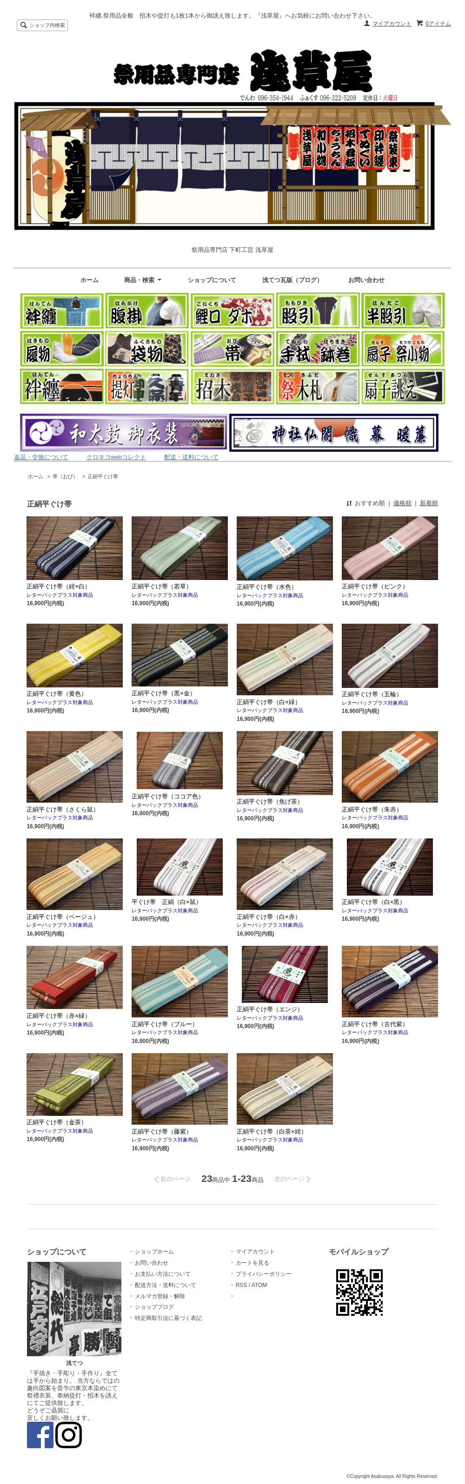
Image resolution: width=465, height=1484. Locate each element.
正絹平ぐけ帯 (102, 476)
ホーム (89, 280)
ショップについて (212, 280)
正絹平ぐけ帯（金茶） (57, 1122)
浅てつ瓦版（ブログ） (292, 280)
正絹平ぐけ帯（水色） (270, 586)
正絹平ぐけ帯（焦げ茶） (270, 801)
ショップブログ (154, 1307)
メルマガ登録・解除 (160, 1296)
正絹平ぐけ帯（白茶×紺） (272, 1131)
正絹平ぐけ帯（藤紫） (162, 1131)
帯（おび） (65, 476)
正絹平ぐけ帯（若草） (162, 586)
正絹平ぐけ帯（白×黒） (374, 901)
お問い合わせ (366, 280)
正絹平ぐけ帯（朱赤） (372, 809)
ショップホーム (154, 1251)
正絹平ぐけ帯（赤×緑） (59, 1015)
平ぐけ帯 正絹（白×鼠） (167, 901)
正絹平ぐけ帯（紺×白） (59, 586)
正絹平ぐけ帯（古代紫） (375, 1024)
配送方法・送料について (165, 1285)
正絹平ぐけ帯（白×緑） (269, 702)
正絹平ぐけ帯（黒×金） (176, 693)
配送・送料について (191, 457)
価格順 (402, 503)
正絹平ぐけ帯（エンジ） (270, 1009)
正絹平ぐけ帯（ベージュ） (63, 916)
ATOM (259, 1285)
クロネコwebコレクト (116, 457)
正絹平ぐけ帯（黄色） (60, 693)
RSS (241, 1285)
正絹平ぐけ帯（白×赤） (269, 916)
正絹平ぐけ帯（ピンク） (375, 586)
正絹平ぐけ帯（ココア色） (168, 796)
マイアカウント (392, 23)
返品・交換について (41, 457)
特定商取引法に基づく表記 (168, 1318)
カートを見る (252, 1263)
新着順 (429, 503)
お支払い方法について (163, 1274)
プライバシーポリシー (264, 1274)
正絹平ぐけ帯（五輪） (372, 694)
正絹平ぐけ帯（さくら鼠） (63, 809)
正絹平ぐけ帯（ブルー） (165, 1024)
